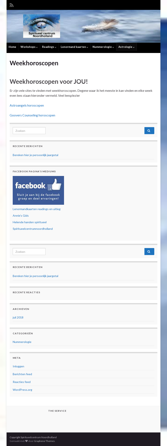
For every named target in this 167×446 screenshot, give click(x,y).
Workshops (29, 46)
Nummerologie (103, 46)
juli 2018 (18, 317)
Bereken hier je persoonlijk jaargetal (35, 155)
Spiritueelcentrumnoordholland (33, 228)
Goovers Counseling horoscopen (32, 115)
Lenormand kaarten (74, 46)
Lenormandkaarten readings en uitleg (37, 209)
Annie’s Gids (21, 215)
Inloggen (18, 366)
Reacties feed (22, 382)
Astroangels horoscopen (27, 105)
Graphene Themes (44, 441)
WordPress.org (22, 389)
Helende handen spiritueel (30, 222)
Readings (49, 46)
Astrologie (126, 46)
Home (12, 46)
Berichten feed (22, 374)
